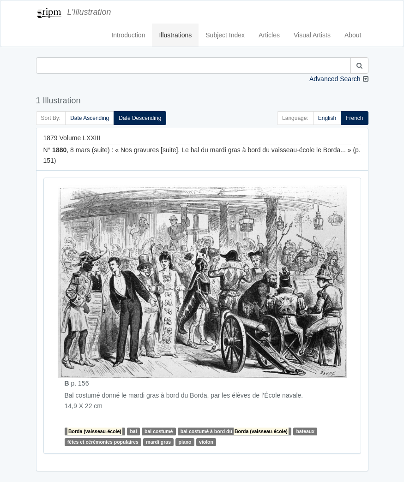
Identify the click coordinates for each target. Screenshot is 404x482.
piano (185, 442)
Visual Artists (312, 35)
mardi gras (158, 442)
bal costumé (159, 431)
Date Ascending (89, 118)
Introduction (128, 35)
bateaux (305, 431)
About (353, 35)
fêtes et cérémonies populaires (103, 442)
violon (206, 442)
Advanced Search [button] (335, 79)
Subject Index (225, 35)
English (327, 118)
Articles (269, 35)
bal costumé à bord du (235, 431)
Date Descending (140, 118)
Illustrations (175, 35)
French (354, 118)
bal (133, 431)
